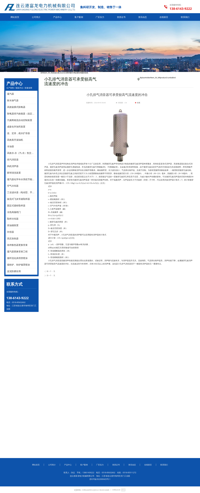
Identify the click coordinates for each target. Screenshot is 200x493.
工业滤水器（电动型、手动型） (22, 192)
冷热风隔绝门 (14, 212)
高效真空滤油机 (15, 140)
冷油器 (10, 146)
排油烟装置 (12, 225)
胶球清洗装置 (14, 173)
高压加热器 (12, 238)
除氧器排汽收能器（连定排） (22, 113)
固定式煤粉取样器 (16, 205)
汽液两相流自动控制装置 (19, 120)
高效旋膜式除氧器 (16, 107)
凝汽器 (10, 94)
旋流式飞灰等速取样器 (18, 199)
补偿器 (10, 232)
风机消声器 (12, 166)
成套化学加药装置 (16, 126)
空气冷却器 (12, 186)
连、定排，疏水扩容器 (18, 133)
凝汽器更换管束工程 (17, 251)
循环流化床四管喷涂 (17, 258)
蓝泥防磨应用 (14, 271)
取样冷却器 (12, 219)
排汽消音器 (12, 159)
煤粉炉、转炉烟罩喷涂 (18, 265)
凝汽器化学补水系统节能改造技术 (22, 179)
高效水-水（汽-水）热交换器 (21, 153)
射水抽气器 (12, 100)
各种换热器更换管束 (17, 245)
